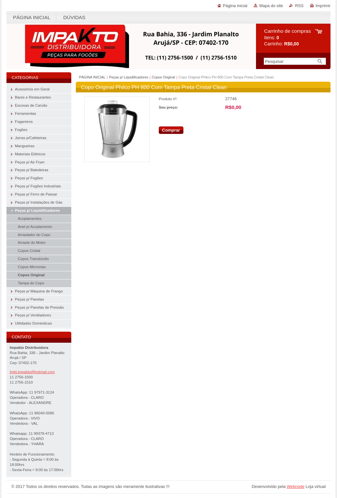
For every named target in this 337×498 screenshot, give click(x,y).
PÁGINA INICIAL (92, 77)
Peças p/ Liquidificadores (128, 77)
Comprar (171, 130)
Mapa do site (271, 5)
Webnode (296, 486)
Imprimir (323, 5)
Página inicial (235, 5)
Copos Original (163, 77)
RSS (299, 5)
